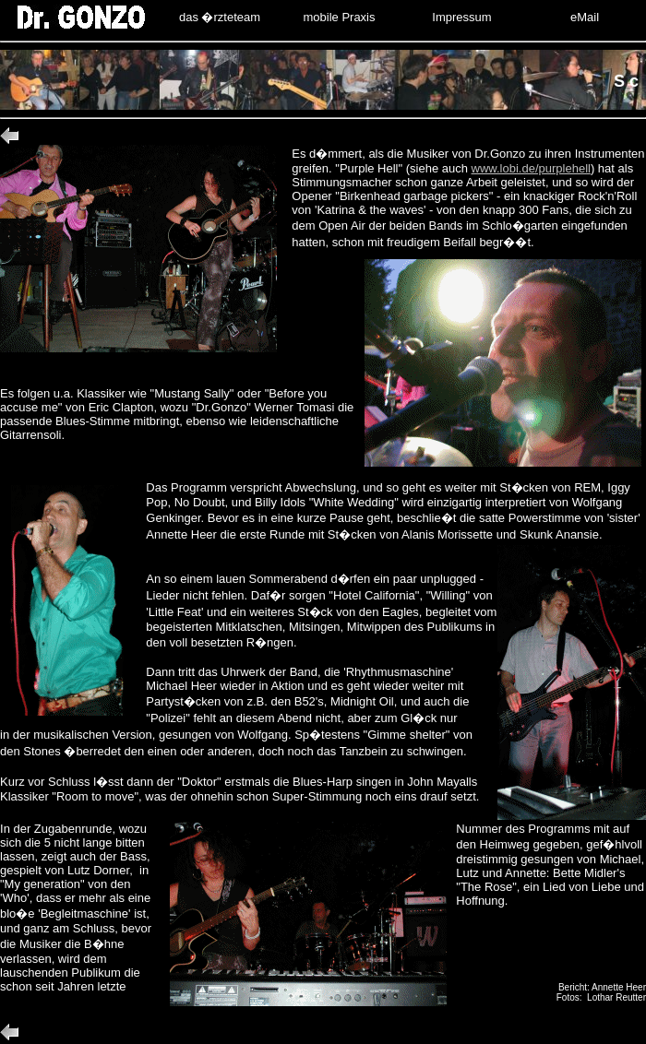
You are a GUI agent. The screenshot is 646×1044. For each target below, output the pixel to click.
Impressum (461, 17)
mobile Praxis (339, 17)
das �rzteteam (219, 17)
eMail (584, 17)
